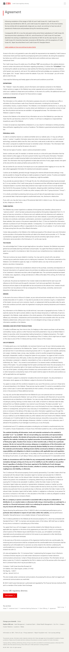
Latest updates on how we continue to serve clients (20, 47)
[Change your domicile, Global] (19, 621)
